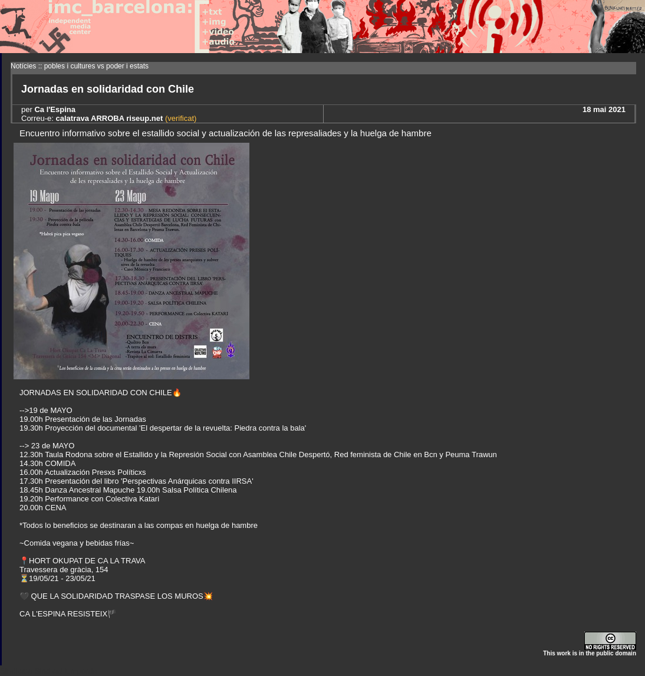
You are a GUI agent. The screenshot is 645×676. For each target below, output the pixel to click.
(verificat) (179, 118)
